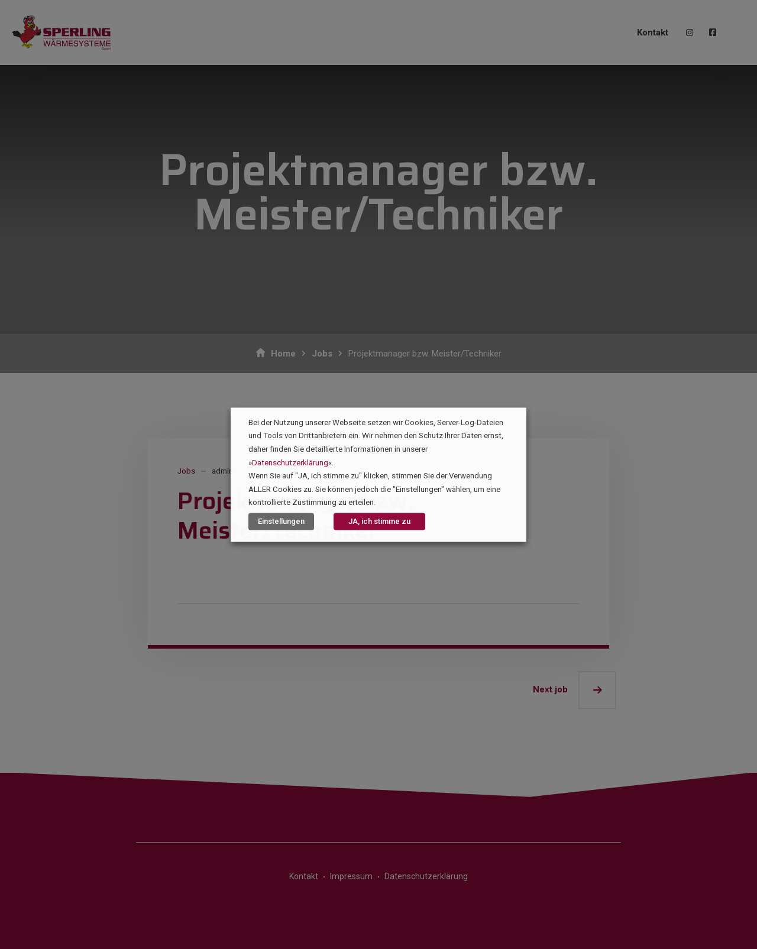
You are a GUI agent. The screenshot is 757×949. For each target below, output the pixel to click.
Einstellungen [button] (281, 521)
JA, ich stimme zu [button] (379, 521)
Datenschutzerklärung (290, 462)
